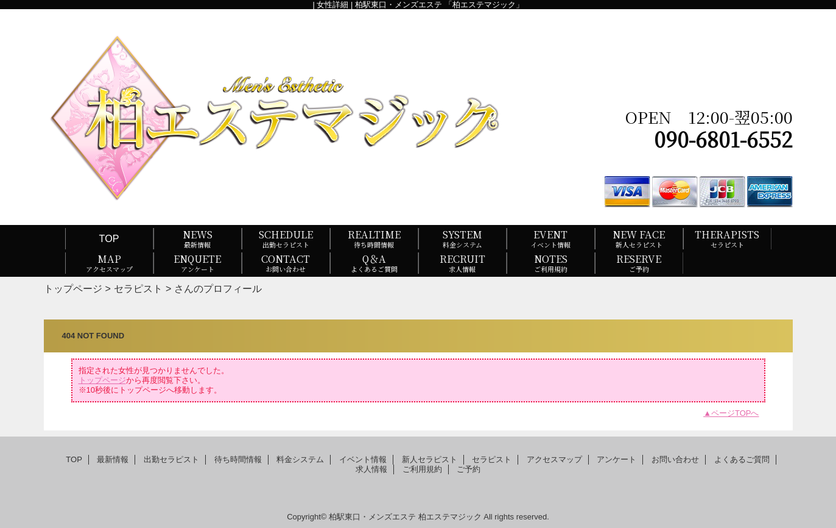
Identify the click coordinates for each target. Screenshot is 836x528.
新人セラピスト (429, 459)
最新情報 (112, 459)
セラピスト (138, 288)
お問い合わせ (675, 459)
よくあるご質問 (742, 459)
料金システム (300, 459)
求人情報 (371, 469)
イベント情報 (363, 459)
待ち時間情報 (238, 459)
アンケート (616, 459)
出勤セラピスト (171, 459)
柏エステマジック (450, 516)
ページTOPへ (735, 413)
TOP (109, 238)
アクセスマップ (554, 459)
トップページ (73, 288)
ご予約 (468, 469)
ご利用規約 (422, 469)
